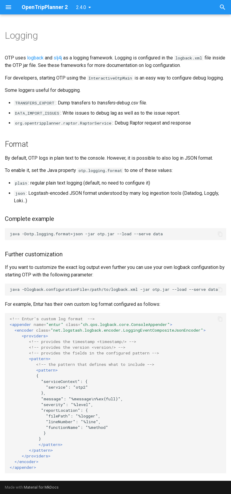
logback (35, 58)
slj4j (58, 58)
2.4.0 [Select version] (81, 7)
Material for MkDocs (41, 487)
